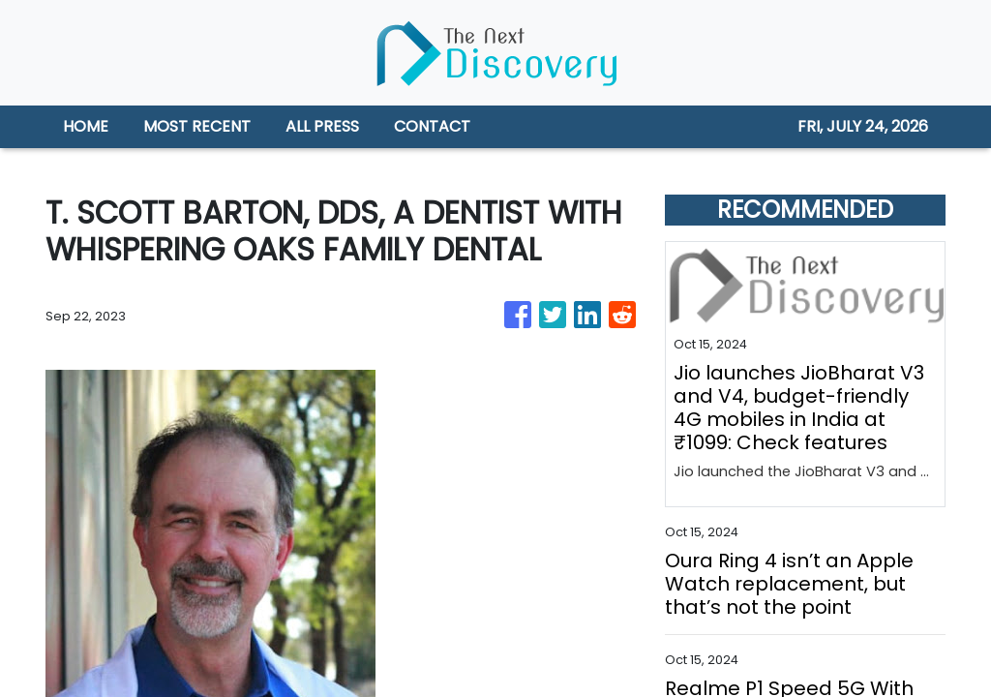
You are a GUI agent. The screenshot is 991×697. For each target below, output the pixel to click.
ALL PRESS (322, 126)
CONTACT (432, 126)
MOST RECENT (197, 126)
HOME (85, 126)
